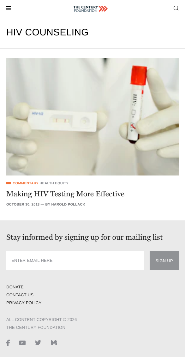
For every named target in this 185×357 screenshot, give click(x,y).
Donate (15, 287)
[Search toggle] (176, 7)
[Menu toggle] (8, 7)
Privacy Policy (23, 302)
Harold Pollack (68, 204)
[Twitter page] (38, 342)
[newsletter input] (75, 260)
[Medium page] (54, 342)
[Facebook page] (8, 342)
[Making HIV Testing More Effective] (92, 116)
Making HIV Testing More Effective (65, 194)
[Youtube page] (22, 342)
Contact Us (19, 294)
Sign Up (164, 260)
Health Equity (54, 183)
